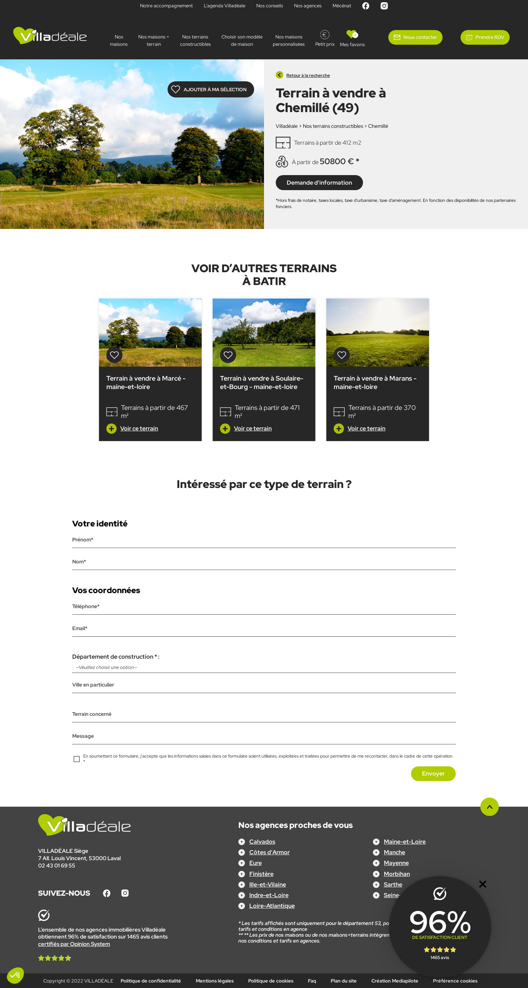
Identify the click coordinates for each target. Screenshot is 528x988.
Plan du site (344, 981)
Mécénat (342, 6)
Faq (312, 981)
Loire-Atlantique (272, 906)
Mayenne (396, 863)
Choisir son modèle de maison (242, 40)
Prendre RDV (490, 37)
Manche (394, 852)
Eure (255, 863)
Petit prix (324, 44)
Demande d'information (319, 182)
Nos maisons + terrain (153, 40)
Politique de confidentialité (151, 981)
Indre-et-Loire (269, 895)
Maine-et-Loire (405, 841)
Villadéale (287, 126)
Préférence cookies (455, 981)
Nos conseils (269, 6)
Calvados (262, 841)
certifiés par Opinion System (74, 943)
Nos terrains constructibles (195, 40)
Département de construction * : (264, 663)
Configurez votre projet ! (264, 977)
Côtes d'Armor (269, 852)
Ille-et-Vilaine (267, 884)
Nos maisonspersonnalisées (289, 40)
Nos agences (308, 6)
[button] (15, 975)
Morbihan (397, 873)
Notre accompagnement (166, 6)
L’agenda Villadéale (224, 6)
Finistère (261, 873)
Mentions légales (215, 981)
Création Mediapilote (394, 981)
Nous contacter (420, 37)
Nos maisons (119, 40)
